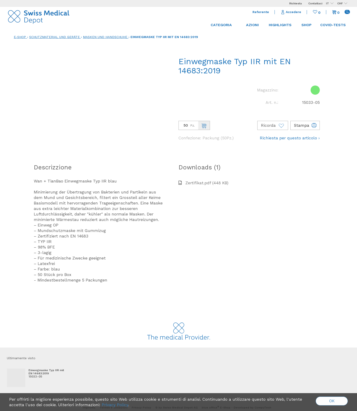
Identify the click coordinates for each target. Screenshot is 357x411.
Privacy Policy (115, 405)
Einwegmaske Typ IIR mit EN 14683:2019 (164, 37)
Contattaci (315, 3)
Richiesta (295, 3)
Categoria (223, 25)
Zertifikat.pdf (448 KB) (203, 183)
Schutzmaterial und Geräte (54, 37)
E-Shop (20, 37)
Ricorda (272, 125)
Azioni (252, 25)
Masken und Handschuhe (105, 37)
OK (331, 401)
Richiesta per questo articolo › (290, 138)
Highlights (280, 25)
